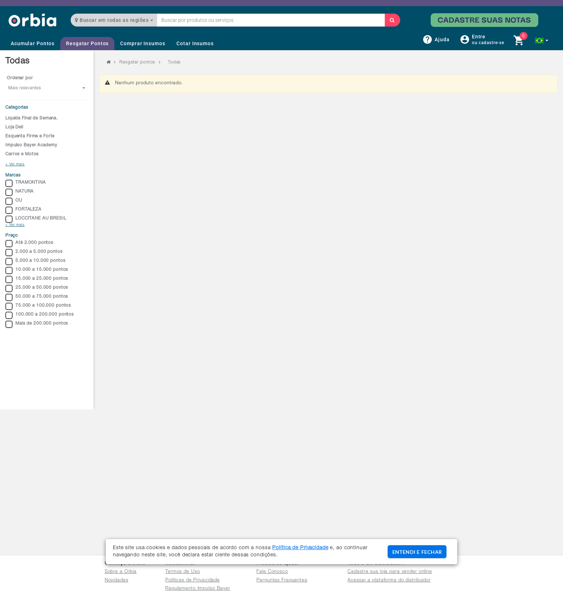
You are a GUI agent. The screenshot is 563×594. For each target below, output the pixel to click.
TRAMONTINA (25, 183)
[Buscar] (392, 20)
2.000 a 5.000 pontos (34, 252)
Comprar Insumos (142, 43)
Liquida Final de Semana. (31, 118)
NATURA (19, 192)
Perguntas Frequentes (281, 580)
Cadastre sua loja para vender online (389, 572)
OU (13, 201)
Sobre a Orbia (121, 572)
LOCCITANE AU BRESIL (35, 219)
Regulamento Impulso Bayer (197, 588)
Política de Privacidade (300, 548)
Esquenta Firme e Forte (30, 136)
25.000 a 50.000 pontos (36, 288)
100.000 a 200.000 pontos (39, 315)
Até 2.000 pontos (29, 243)
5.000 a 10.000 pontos (35, 261)
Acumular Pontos (33, 43)
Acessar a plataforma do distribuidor (389, 580)
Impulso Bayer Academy (31, 145)
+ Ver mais (15, 164)
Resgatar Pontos (87, 43)
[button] (541, 40)
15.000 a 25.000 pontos (36, 279)
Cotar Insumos (194, 43)
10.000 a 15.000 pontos (36, 270)
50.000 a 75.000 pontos (36, 297)
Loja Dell (14, 127)
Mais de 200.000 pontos (36, 324)
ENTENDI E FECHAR (417, 552)
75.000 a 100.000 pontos (38, 306)
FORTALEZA (23, 210)
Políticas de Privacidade (192, 580)
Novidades (116, 580)
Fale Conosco (272, 572)
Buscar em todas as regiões (114, 20)
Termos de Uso (182, 572)
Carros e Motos (22, 154)
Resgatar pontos (137, 62)
